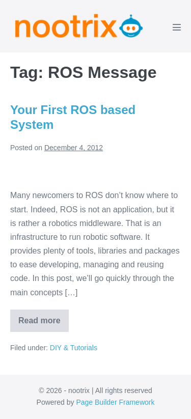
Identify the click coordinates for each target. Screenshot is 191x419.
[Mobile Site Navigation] (177, 27)
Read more (43, 324)
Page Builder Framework (115, 402)
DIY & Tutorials (73, 348)
